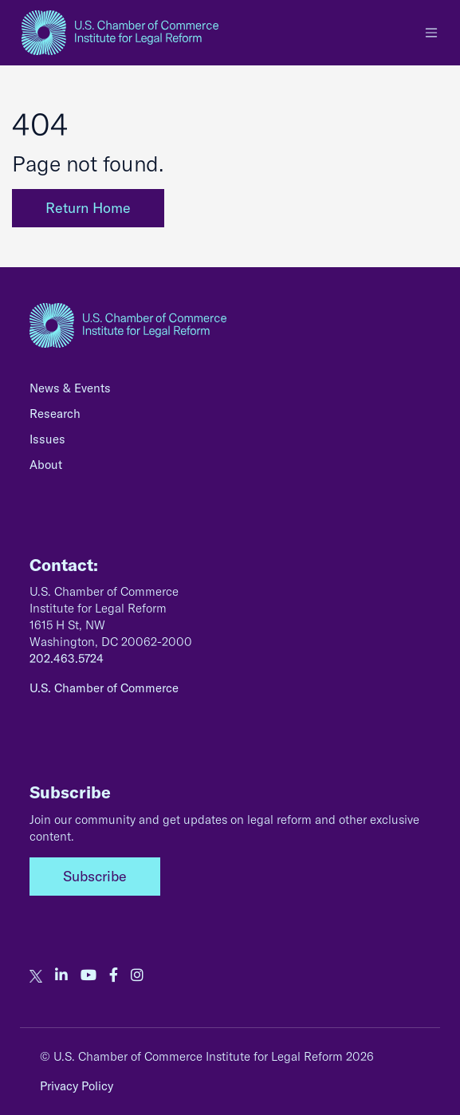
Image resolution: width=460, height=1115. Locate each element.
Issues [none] (47, 439)
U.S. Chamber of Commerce (104, 687)
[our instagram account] (137, 975)
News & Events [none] (70, 388)
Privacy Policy (76, 1085)
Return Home (88, 208)
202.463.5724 (66, 658)
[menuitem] (230, 392)
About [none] (45, 464)
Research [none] (55, 413)
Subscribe (95, 876)
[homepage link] (120, 32)
